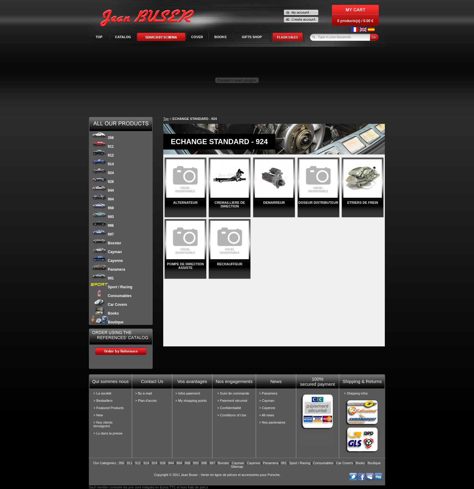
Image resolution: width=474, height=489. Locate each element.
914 (102, 164)
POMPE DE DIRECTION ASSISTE (185, 265)
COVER (197, 37)
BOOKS (220, 37)
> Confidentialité (229, 408)
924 (102, 173)
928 (102, 182)
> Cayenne (267, 408)
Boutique (107, 322)
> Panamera (268, 393)
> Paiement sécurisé (232, 400)
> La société (102, 393)
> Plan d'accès (146, 400)
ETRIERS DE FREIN (362, 202)
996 (102, 225)
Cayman (106, 252)
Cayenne (107, 261)
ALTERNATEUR (185, 202)
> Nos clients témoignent (102, 424)
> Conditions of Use (231, 415)
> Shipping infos (356, 393)
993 (102, 217)
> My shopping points (191, 400)
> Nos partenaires (272, 422)
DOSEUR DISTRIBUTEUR (318, 202)
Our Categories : (106, 463)
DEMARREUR (274, 202)
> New (98, 415)
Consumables (111, 296)
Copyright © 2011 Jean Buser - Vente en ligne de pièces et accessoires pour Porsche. (217, 475)
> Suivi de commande (233, 393)
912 (102, 155)
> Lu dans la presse (107, 433)
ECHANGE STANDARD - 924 (194, 119)
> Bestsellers (102, 400)
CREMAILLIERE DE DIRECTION (229, 204)
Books (105, 313)
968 (102, 208)
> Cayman (266, 400)
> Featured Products (108, 408)
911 (102, 146)
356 (102, 138)
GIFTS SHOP (252, 37)
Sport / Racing (111, 287)
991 (102, 278)
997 (102, 234)
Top (99, 37)
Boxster (106, 243)
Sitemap (237, 466)
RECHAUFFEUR (229, 264)
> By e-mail (143, 393)
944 (102, 190)
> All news (266, 415)
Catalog (123, 37)
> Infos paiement (187, 393)
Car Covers (109, 304)
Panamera (108, 269)
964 (102, 199)
